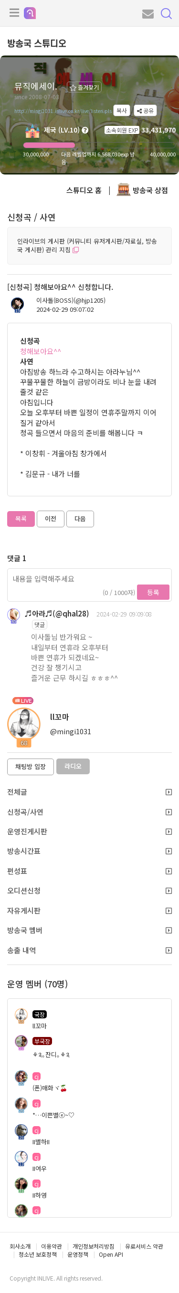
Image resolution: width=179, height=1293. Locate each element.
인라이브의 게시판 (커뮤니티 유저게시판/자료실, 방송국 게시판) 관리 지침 (87, 245)
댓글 (39, 624)
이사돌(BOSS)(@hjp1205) (70, 300)
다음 (80, 518)
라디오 (73, 765)
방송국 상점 (142, 190)
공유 (145, 110)
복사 (121, 110)
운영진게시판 (89, 831)
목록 (21, 518)
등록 (153, 592)
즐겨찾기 (84, 87)
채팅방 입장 (30, 766)
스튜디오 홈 (84, 190)
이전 (50, 518)
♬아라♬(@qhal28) (57, 613)
